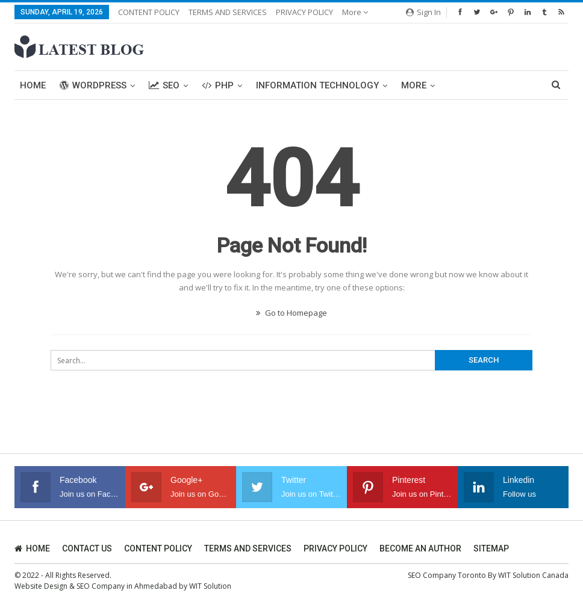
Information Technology (317, 85)
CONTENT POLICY (148, 12)
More (355, 12)
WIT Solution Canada (533, 575)
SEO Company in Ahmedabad (126, 586)
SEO (164, 85)
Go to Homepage (291, 312)
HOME (32, 548)
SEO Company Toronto (447, 575)
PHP (218, 85)
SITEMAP (491, 548)
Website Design (40, 586)
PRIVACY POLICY (304, 12)
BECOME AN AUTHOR (420, 548)
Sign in (423, 12)
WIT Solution (210, 586)
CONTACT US (87, 548)
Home (33, 85)
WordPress (93, 85)
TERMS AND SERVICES (228, 12)
